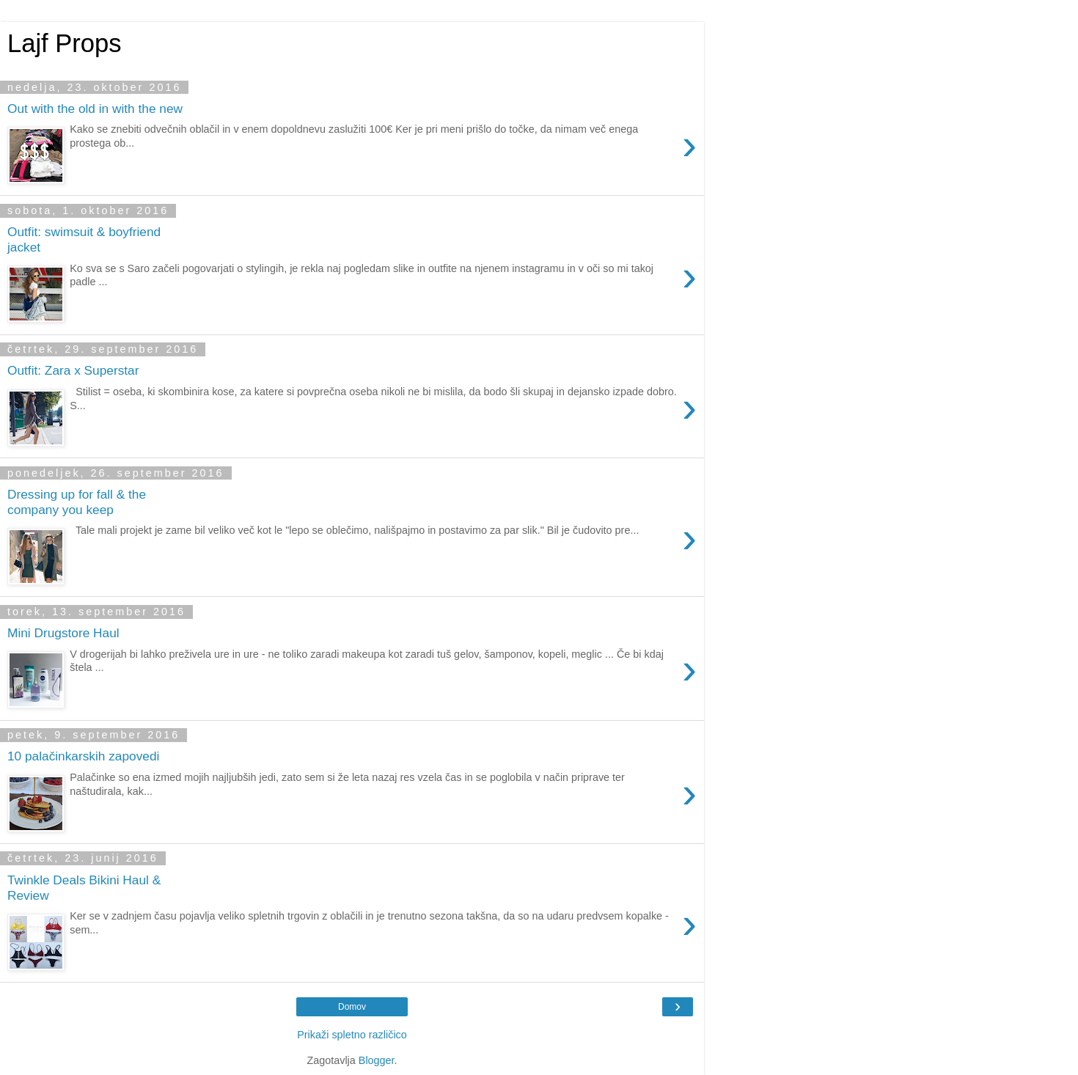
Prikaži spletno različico (352, 1035)
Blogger (377, 1060)
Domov (352, 1007)
